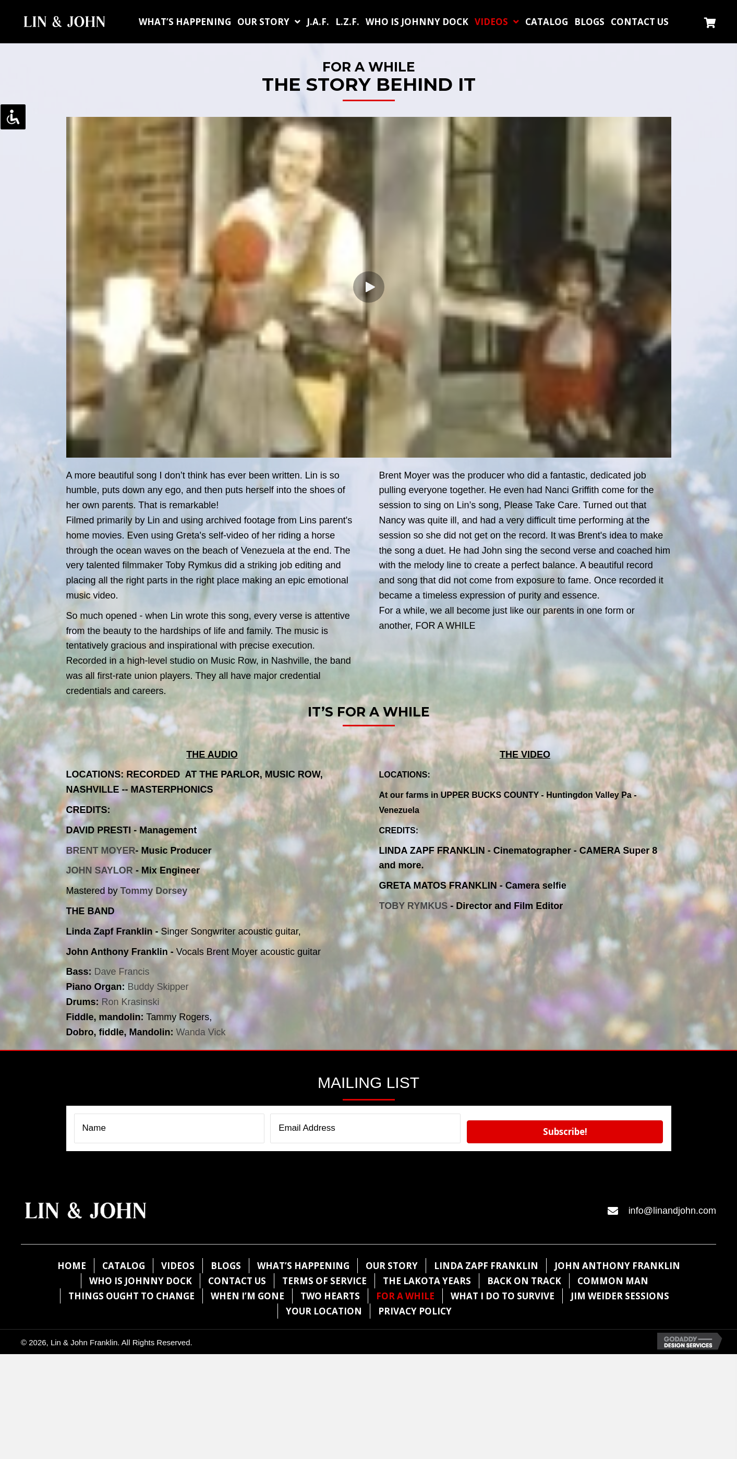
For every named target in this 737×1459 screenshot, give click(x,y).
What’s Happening (303, 1266)
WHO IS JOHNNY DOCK (140, 1281)
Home (71, 1266)
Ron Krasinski (131, 1002)
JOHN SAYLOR (99, 870)
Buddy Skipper (158, 987)
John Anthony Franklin (617, 1266)
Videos (178, 1266)
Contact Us (237, 1281)
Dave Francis (122, 971)
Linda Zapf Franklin (486, 1266)
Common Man (612, 1281)
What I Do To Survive (502, 1296)
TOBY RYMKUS (413, 906)
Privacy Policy (415, 1311)
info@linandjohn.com (672, 1210)
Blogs (226, 1266)
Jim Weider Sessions (620, 1296)
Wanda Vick (201, 1032)
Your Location (324, 1311)
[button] (368, 287)
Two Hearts (330, 1296)
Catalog (123, 1266)
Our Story (392, 1266)
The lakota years (427, 1281)
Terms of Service (324, 1281)
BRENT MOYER (101, 850)
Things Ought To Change (131, 1296)
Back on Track (524, 1281)
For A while (405, 1296)
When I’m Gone (247, 1296)
